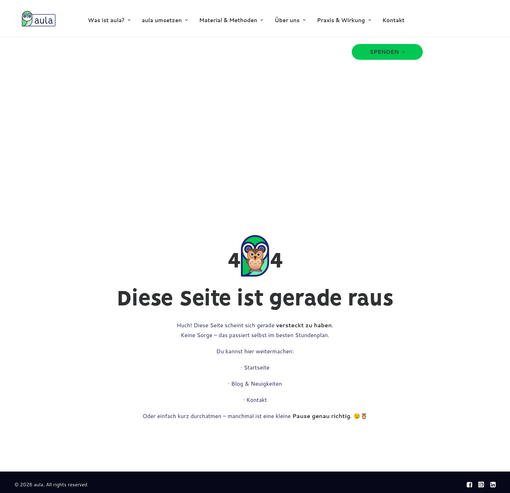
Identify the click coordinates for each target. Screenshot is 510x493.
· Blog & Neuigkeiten (255, 383)
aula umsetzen (165, 20)
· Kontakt (255, 400)
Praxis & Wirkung (344, 20)
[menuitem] (109, 20)
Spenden (387, 52)
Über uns (290, 20)
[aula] (38, 18)
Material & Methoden (231, 20)
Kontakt (393, 20)
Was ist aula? (109, 20)
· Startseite (255, 367)
